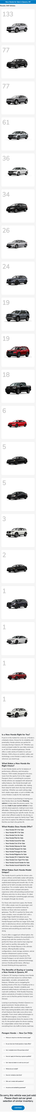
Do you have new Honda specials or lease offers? (18, 1044)
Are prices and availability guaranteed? (16, 1087)
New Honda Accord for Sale (15, 841)
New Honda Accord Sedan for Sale (17, 863)
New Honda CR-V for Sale (15, 830)
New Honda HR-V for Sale (15, 833)
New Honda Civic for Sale (14, 835)
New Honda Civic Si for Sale (15, 843)
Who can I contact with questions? (15, 1081)
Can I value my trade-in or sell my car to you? (17, 1062)
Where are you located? (12, 1069)
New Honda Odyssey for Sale (16, 846)
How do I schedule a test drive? (14, 1075)
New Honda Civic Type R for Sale (17, 860)
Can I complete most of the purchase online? (17, 1050)
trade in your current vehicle (17, 806)
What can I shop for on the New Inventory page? (18, 1037)
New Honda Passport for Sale (16, 849)
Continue (18, 1108)
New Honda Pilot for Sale (14, 838)
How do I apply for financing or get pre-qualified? (18, 1056)
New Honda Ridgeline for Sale (16, 854)
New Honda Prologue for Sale (16, 852)
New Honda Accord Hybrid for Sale (18, 865)
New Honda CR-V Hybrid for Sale (17, 857)
